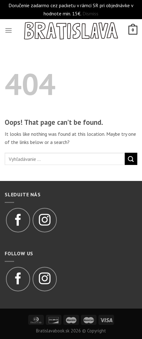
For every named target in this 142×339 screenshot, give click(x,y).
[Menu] (8, 30)
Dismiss (90, 13)
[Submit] (131, 159)
